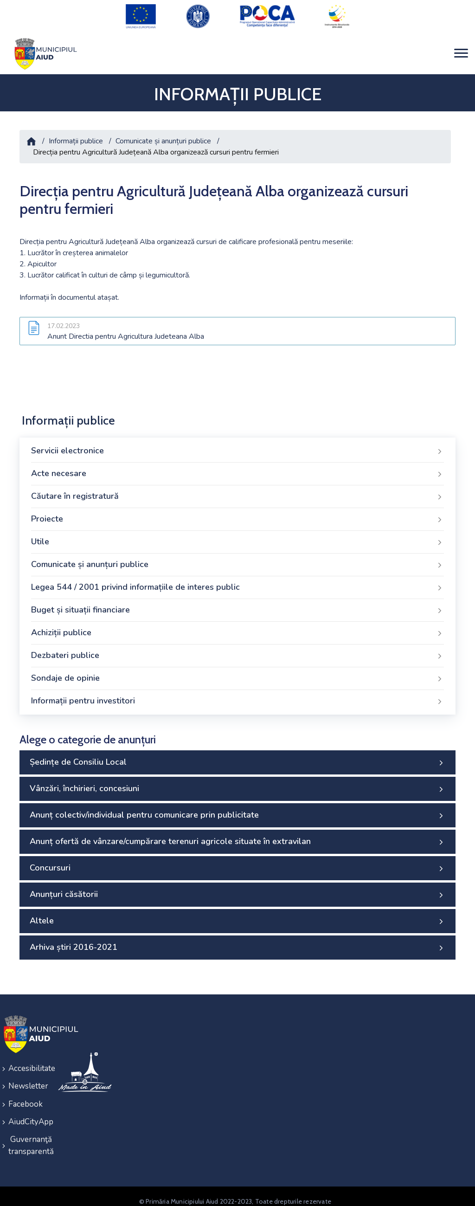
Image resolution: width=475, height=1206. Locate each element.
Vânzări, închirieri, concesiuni (237, 784)
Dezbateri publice (237, 651)
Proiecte (237, 514)
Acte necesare (237, 469)
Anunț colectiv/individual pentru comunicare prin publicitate (237, 810)
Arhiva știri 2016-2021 (237, 942)
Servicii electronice (237, 446)
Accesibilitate (27, 1063)
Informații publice (76, 135)
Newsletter (27, 1079)
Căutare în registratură (237, 491)
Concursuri (237, 863)
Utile (237, 537)
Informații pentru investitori (237, 696)
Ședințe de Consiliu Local (237, 757)
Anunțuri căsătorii (237, 890)
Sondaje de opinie (237, 673)
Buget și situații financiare (237, 605)
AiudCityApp (27, 1113)
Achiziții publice (237, 628)
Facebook (25, 1096)
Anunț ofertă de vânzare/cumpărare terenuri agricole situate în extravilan (237, 837)
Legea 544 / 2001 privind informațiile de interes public (237, 582)
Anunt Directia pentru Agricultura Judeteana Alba (125, 331)
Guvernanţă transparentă (27, 1135)
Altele (237, 916)
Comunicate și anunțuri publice (163, 135)
